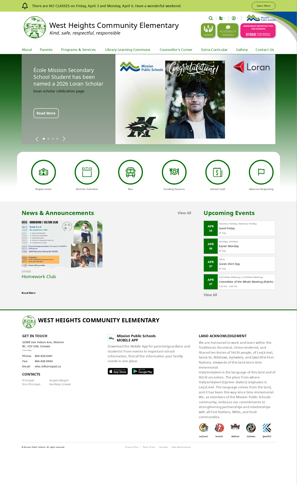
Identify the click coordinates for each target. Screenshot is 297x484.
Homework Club (39, 276)
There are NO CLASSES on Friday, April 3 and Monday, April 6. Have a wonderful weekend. (106, 5)
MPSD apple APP (118, 371)
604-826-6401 (44, 356)
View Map (27, 350)
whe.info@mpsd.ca (48, 366)
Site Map (163, 447)
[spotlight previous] (37, 138)
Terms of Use (149, 447)
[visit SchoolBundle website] (265, 448)
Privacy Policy (131, 447)
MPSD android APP (143, 371)
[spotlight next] (63, 138)
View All (184, 213)
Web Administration (181, 447)
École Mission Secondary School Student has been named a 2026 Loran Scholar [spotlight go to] (68, 77)
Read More (46, 113)
